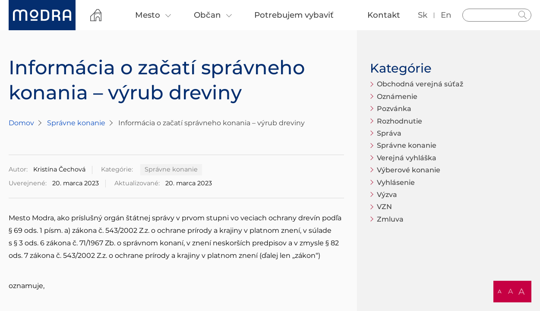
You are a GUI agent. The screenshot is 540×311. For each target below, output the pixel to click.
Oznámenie (397, 96)
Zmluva (390, 219)
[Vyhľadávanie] (496, 15)
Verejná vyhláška (406, 158)
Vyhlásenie (396, 182)
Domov (21, 123)
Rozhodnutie (399, 121)
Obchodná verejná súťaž (420, 84)
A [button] (500, 291)
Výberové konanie (408, 170)
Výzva (387, 194)
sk (422, 15)
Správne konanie (76, 123)
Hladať (522, 15)
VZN (384, 207)
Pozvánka (394, 109)
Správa (389, 133)
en (446, 15)
